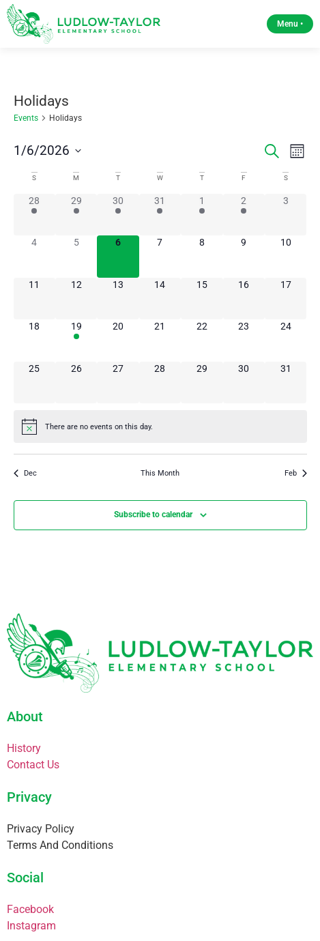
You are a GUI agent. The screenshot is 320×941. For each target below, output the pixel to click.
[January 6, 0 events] (118, 256)
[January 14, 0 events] (160, 298)
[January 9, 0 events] (244, 256)
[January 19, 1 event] (76, 340)
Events (26, 118)
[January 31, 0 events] (285, 382)
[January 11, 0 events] (34, 298)
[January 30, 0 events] (244, 382)
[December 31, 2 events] (160, 214)
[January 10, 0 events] (285, 256)
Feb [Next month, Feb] (296, 473)
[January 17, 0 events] (285, 298)
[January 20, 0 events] (118, 340)
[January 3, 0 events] (285, 214)
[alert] (160, 426)
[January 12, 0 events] (76, 298)
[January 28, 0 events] (160, 382)
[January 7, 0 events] (160, 256)
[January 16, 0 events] (244, 298)
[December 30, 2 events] (118, 214)
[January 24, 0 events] (285, 340)
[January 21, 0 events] (160, 340)
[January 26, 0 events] (76, 382)
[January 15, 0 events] (201, 298)
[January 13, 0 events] (118, 298)
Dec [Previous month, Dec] (25, 473)
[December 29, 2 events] (76, 214)
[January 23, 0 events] (244, 340)
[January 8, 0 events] (201, 256)
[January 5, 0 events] (76, 256)
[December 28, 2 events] (34, 214)
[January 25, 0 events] (34, 382)
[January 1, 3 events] (201, 214)
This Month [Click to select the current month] (160, 473)
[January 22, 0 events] (201, 340)
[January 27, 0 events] (118, 382)
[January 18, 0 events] (34, 340)
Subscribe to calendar (153, 514)
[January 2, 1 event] (244, 214)
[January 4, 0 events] (34, 256)
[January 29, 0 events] (201, 382)
